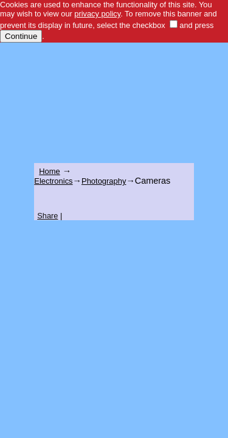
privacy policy (97, 13)
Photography (103, 181)
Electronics (53, 181)
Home (49, 171)
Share (47, 215)
